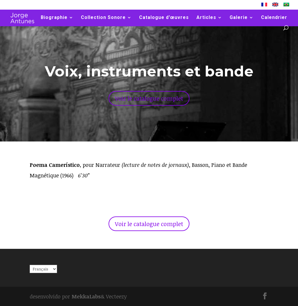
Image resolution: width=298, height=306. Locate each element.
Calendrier (274, 17)
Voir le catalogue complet (149, 98)
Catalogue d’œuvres (164, 17)
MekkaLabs (86, 296)
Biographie (54, 17)
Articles (206, 17)
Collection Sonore (103, 17)
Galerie (239, 17)
